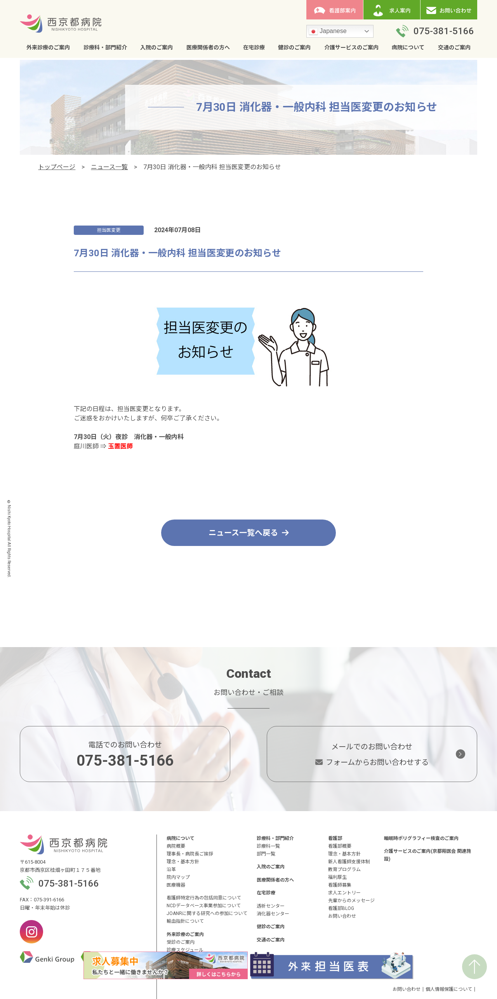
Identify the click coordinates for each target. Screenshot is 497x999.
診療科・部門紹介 (105, 47)
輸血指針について (185, 921)
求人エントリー (344, 893)
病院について (408, 47)
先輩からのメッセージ (351, 900)
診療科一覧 (268, 846)
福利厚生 (337, 877)
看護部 (335, 838)
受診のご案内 (181, 942)
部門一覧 (266, 854)
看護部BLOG (341, 908)
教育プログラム (344, 869)
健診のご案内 (294, 47)
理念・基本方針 (183, 861)
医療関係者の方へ (208, 47)
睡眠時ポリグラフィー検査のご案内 (421, 838)
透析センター (271, 906)
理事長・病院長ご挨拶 (190, 854)
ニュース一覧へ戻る (249, 532)
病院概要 (176, 846)
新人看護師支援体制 (349, 861)
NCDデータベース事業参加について (204, 905)
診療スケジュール (185, 950)
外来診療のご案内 (48, 47)
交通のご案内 (454, 47)
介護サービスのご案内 (351, 47)
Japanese (328, 31)
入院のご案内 (156, 47)
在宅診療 (254, 47)
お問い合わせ (342, 916)
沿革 (171, 869)
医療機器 (176, 885)
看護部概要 (339, 846)
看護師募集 (339, 885)
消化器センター (273, 914)
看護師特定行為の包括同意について (204, 898)
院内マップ (178, 877)
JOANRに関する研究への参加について (207, 913)
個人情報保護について (449, 989)
